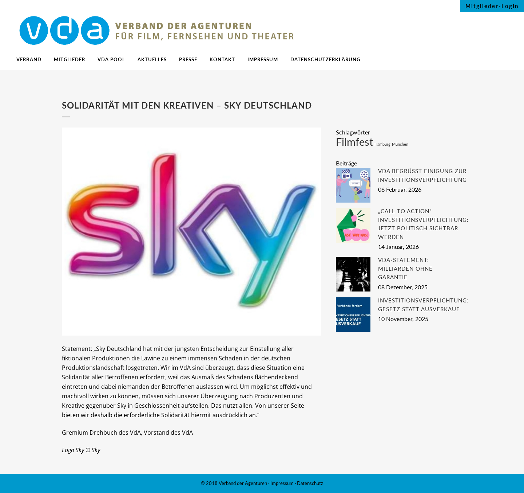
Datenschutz (310, 483)
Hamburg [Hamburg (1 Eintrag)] (382, 144)
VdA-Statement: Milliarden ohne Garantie (405, 268)
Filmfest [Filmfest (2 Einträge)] (354, 141)
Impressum (282, 483)
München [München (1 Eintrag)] (400, 144)
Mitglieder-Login (492, 6)
